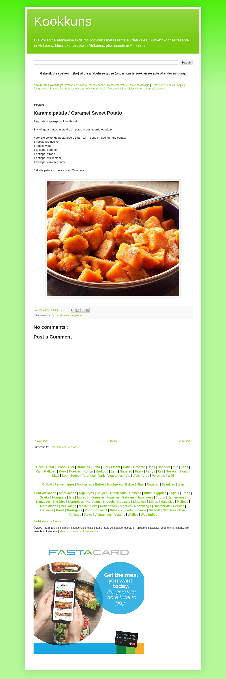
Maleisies (167, 501)
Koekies (75, 471)
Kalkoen (50, 471)
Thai (182, 510)
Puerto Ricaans (96, 510)
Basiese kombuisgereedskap (67, 88)
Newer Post (41, 440)
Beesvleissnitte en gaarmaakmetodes (144, 88)
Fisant (115, 467)
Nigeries (125, 506)
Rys (160, 471)
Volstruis (158, 475)
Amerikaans (67, 493)
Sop (65, 475)
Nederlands (108, 506)
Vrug (145, 475)
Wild (171, 475)
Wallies (133, 514)
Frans (186, 493)
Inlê (175, 467)
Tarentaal (89, 475)
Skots (128, 510)
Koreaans (94, 501)
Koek (62, 471)
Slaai (55, 475)
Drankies (83, 467)
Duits (148, 493)
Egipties (160, 493)
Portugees (74, 510)
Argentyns (86, 493)
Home (113, 440)
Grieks (44, 497)
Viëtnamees (103, 514)
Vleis (136, 475)
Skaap (183, 471)
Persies (178, 506)
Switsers (169, 510)
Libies (153, 501)
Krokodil (102, 471)
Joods (160, 497)
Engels (174, 493)
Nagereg (126, 471)
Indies (81, 497)
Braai (50, 467)
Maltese (182, 501)
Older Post (185, 440)
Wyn (181, 484)
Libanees (139, 501)
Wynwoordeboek (96, 88)
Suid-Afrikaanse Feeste (47, 521)
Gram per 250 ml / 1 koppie (168, 85)
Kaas (184, 467)
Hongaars (59, 497)
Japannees (145, 497)
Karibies (59, 501)
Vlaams (119, 514)
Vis (127, 475)
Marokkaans (49, 506)
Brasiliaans (118, 493)
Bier (71, 467)
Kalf (39, 471)
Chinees (135, 493)
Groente (65, 315)
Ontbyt (47, 484)
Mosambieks (88, 506)
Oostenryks (162, 506)
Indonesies (97, 497)
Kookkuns (63, 21)
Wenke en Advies (75, 85)
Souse (74, 475)
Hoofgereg (114, 484)
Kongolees (76, 501)
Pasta (139, 471)
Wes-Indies (149, 514)
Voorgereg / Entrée (91, 484)
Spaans (140, 510)
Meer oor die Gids (70, 531)
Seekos (171, 471)
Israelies (113, 497)
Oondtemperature (117, 85)
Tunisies (75, 514)
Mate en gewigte (139, 85)
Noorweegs (142, 506)
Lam (114, 471)
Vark (101, 475)
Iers (71, 497)
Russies (116, 510)
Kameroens (176, 497)
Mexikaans (68, 506)
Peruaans (46, 510)
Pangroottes (41, 88)
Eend (96, 467)
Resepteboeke (96, 85)
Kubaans (123, 501)
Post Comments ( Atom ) (64, 447)
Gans (127, 467)
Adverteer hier (91, 531)
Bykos (55, 315)
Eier (106, 467)
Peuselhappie (64, 484)
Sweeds (154, 510)
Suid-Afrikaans (45, 493)
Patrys (150, 471)
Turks (88, 514)
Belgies (101, 493)
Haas (151, 467)
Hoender (164, 467)
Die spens (114, 88)
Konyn (88, 471)
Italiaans (128, 497)
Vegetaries (76, 315)
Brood (61, 467)
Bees (40, 467)
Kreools (109, 501)
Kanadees (43, 501)
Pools (60, 510)
